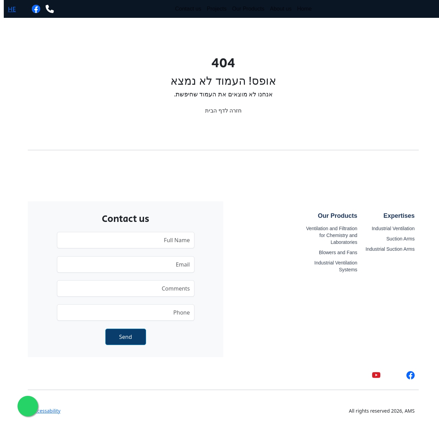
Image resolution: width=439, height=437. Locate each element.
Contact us (184, 9)
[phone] (46, 8)
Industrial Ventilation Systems (332, 266)
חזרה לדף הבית (219, 110)
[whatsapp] (17, 8)
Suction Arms (397, 238)
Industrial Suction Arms (386, 249)
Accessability (42, 411)
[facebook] (32, 8)
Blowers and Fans (334, 252)
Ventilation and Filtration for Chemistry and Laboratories (327, 235)
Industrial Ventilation (389, 228)
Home (300, 9)
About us (277, 9)
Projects (213, 9)
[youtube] (372, 375)
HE (8, 9)
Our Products (244, 9)
